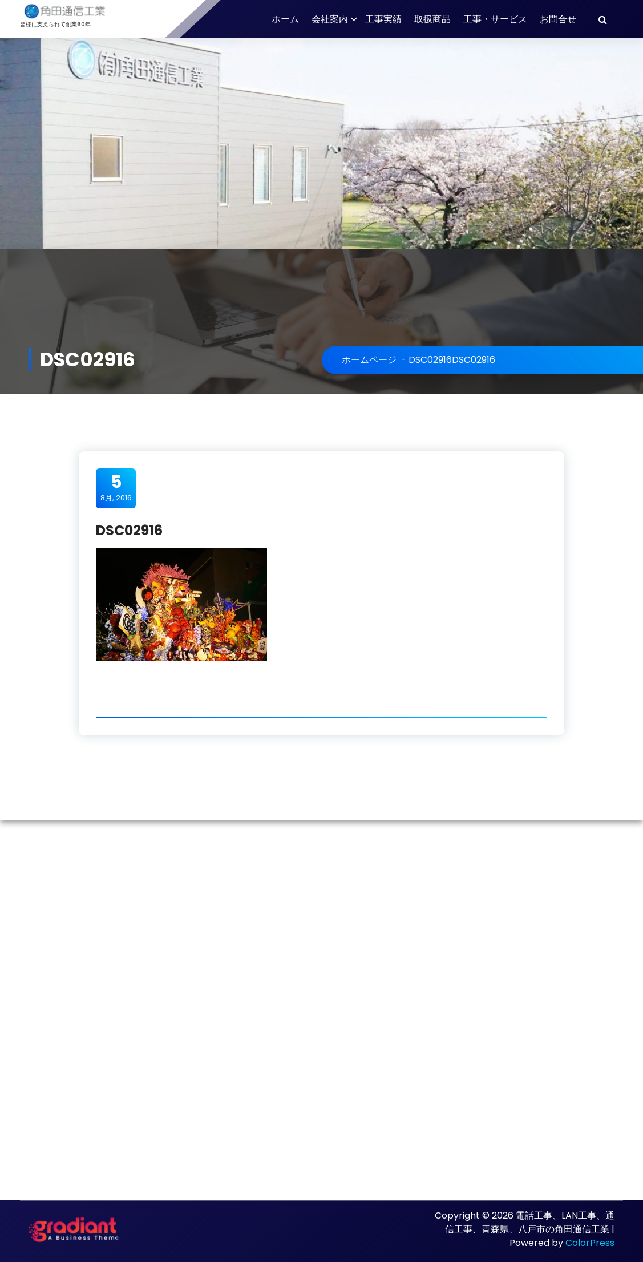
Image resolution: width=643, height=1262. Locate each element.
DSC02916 (430, 359)
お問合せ (558, 19)
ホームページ (369, 359)
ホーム (285, 19)
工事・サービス (495, 19)
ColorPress (589, 1242)
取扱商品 (432, 19)
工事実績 (383, 19)
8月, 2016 (116, 487)
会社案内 (330, 19)
